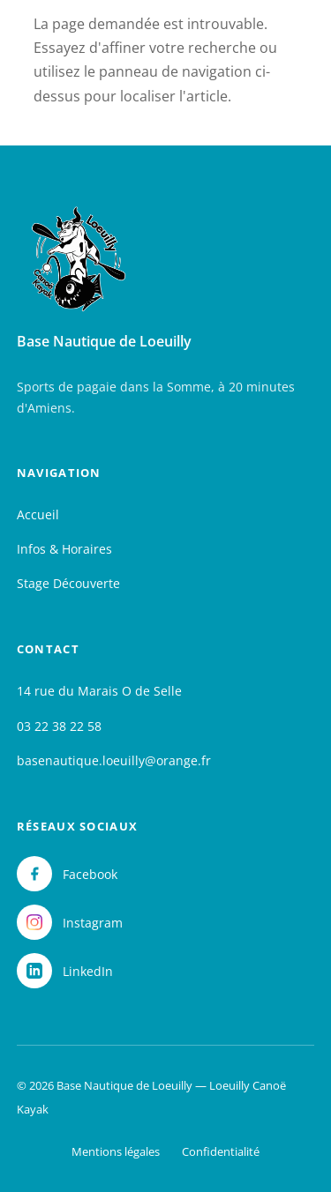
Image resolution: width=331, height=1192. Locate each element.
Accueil (38, 514)
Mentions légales (115, 1151)
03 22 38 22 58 (59, 726)
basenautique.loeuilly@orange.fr (114, 760)
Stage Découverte (68, 583)
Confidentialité (221, 1151)
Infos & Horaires (64, 548)
